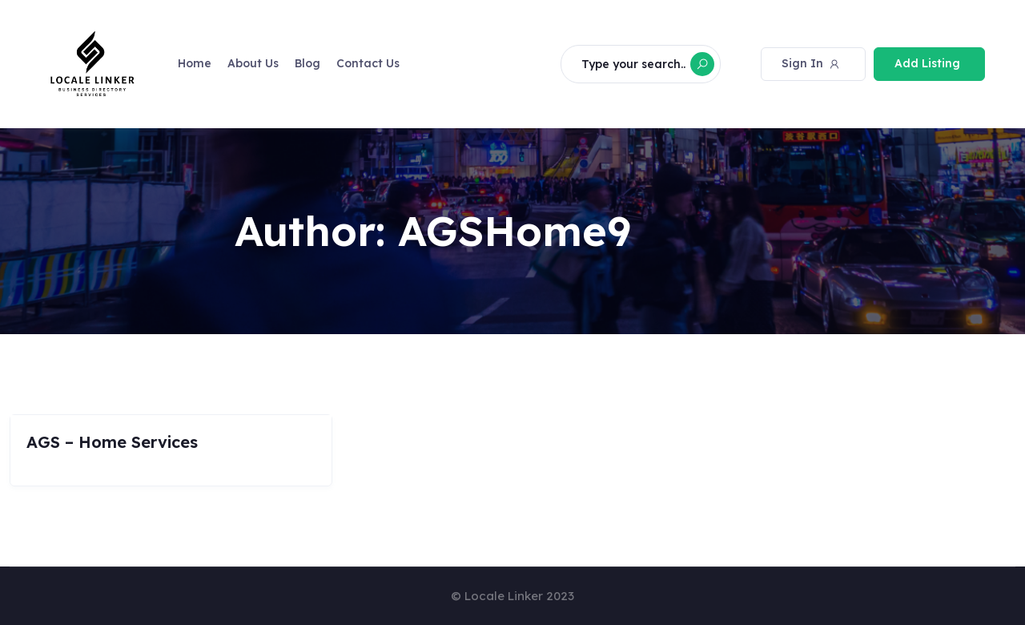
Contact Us (368, 63)
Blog (307, 63)
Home (194, 63)
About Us (253, 63)
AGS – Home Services (112, 442)
